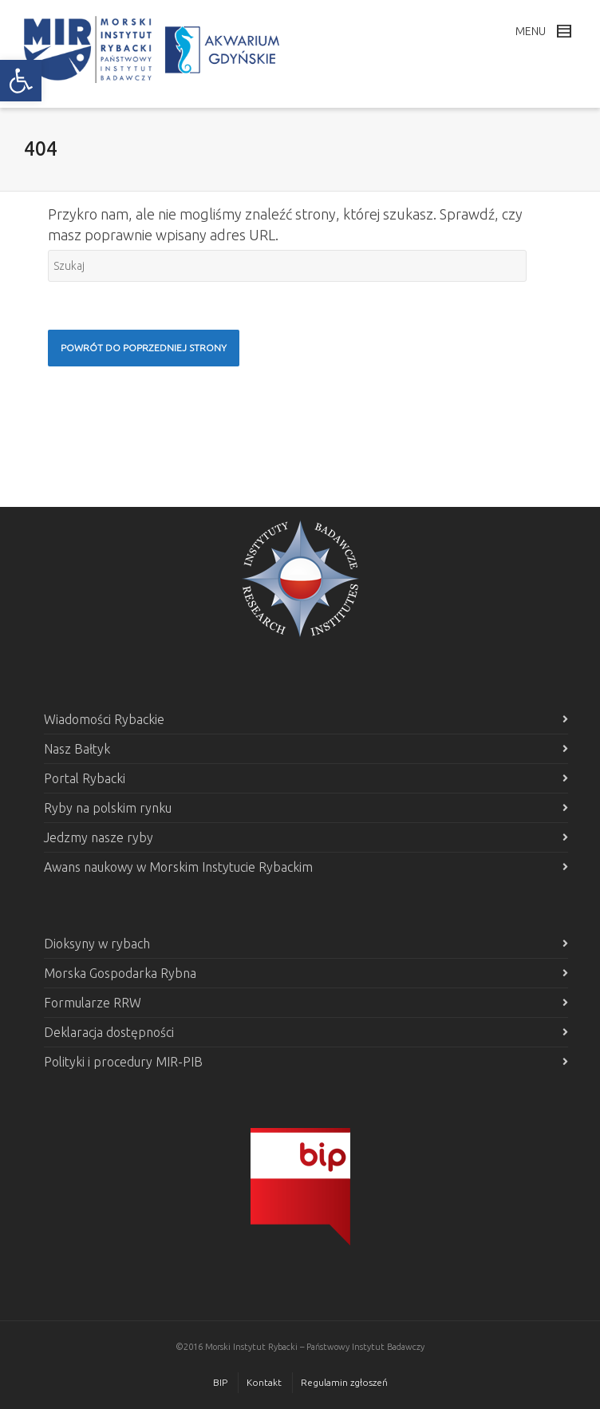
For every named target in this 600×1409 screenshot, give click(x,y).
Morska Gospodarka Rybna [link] (120, 973)
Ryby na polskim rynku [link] (108, 808)
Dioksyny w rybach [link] (97, 943)
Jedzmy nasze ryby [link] (98, 837)
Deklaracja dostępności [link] (109, 1032)
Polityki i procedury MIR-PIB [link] (123, 1062)
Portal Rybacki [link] (84, 778)
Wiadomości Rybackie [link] (104, 719)
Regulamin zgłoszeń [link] (344, 1382)
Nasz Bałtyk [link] (77, 749)
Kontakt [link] (264, 1382)
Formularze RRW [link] (92, 1002)
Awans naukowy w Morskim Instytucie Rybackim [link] (178, 867)
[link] (20, 80)
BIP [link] (220, 1382)
